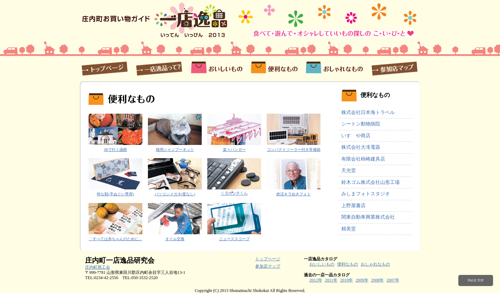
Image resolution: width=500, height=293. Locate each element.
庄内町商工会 (97, 267)
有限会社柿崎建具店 (363, 159)
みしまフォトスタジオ (365, 193)
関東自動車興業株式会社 (368, 217)
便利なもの (274, 68)
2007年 (392, 280)
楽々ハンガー (234, 149)
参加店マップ (393, 68)
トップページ (106, 68)
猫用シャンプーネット (175, 149)
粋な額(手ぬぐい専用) (115, 194)
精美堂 (348, 228)
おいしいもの (216, 68)
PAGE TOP (475, 280)
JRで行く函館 (115, 149)
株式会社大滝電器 (360, 147)
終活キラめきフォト (293, 194)
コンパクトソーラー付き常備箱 (293, 149)
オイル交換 (174, 239)
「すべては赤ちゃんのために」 (115, 239)
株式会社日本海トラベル (368, 112)
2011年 (331, 280)
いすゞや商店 (355, 135)
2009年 (362, 280)
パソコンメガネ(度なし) (175, 194)
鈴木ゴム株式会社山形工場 (370, 182)
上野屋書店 (353, 205)
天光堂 (348, 170)
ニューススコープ (234, 239)
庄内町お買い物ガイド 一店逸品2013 (155, 19)
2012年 (315, 280)
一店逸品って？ (159, 68)
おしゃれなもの (334, 68)
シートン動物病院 (360, 124)
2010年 (346, 280)
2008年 (377, 280)
